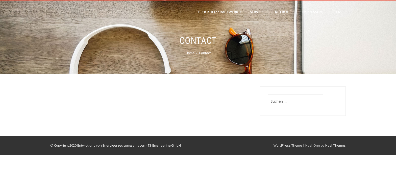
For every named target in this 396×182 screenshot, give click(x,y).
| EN (337, 11)
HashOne (312, 145)
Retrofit (283, 11)
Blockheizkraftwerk (219, 11)
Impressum (312, 11)
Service (258, 11)
